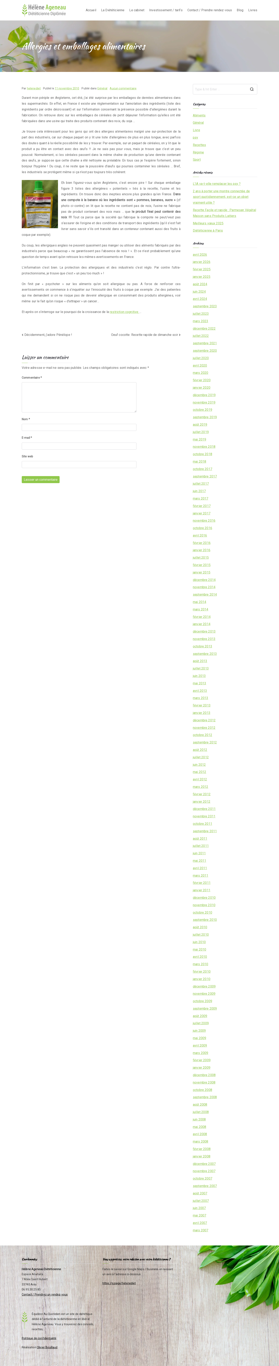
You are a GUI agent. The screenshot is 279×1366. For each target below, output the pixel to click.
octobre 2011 (202, 824)
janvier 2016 (201, 550)
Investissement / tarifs (166, 10)
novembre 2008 (204, 1082)
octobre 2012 (202, 735)
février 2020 (202, 380)
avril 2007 (200, 1223)
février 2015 (202, 565)
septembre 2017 (205, 476)
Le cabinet (136, 10)
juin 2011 (199, 853)
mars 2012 (200, 787)
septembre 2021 (205, 343)
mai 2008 (199, 1127)
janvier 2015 (201, 572)
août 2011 (200, 838)
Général (102, 88)
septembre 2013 (205, 654)
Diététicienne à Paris (208, 230)
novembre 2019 (204, 402)
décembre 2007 (204, 1164)
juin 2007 (199, 1208)
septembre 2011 (205, 831)
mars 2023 (200, 321)
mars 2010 (200, 964)
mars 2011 (200, 875)
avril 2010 (200, 957)
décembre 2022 (204, 328)
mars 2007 (200, 1230)
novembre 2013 (204, 639)
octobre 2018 (202, 454)
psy (195, 137)
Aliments (199, 115)
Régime (198, 152)
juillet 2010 (201, 935)
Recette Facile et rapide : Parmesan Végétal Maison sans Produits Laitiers (224, 213)
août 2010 (200, 927)
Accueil (91, 10)
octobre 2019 (202, 410)
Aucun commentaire (123, 88)
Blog (240, 10)
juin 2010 (199, 942)
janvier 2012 (201, 802)
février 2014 (202, 617)
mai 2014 (199, 602)
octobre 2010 (202, 912)
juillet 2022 (201, 336)
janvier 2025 (201, 277)
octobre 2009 (202, 1001)
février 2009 (202, 1060)
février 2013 (202, 705)
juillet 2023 (201, 314)
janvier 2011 (201, 890)
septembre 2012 (205, 742)
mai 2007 (199, 1215)
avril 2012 (200, 779)
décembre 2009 (204, 986)
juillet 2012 (201, 757)
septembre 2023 (205, 306)
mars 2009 (200, 1053)
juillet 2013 (201, 668)
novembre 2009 (204, 994)
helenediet (34, 88)
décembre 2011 (204, 809)
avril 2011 (200, 868)
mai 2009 (199, 1038)
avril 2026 (200, 255)
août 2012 (200, 750)
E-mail (27, 437)
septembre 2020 (205, 351)
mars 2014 (200, 609)
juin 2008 (199, 1119)
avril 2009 (200, 1045)
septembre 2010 (205, 920)
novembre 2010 (204, 905)
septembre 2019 (205, 417)
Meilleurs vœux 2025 (208, 223)
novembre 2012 (204, 728)
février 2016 (202, 543)
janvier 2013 (201, 713)
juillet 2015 (201, 557)
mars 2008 (200, 1141)
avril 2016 (200, 535)
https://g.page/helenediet (119, 1283)
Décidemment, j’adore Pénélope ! (48, 335)
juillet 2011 (201, 846)
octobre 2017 (202, 469)
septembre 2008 (205, 1097)
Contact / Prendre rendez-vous (209, 10)
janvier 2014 (201, 624)
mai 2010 (199, 949)
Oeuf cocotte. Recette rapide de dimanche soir (144, 335)
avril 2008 (200, 1134)
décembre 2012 (204, 720)
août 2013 (200, 661)
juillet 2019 (201, 432)
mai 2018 (199, 461)
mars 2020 (200, 373)
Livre (196, 130)
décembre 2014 (204, 580)
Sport (197, 160)
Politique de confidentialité (39, 1338)
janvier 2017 (201, 513)
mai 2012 (199, 772)
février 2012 (202, 794)
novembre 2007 (204, 1171)
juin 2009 (199, 1031)
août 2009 (200, 1016)
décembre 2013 (204, 631)
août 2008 (200, 1104)
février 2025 (202, 269)
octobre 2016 (202, 528)
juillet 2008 (201, 1112)
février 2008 (202, 1149)
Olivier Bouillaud (47, 1347)
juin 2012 (199, 765)
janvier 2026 (201, 262)
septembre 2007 (205, 1186)
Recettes (199, 145)
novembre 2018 (204, 447)
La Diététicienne (113, 10)
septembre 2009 (205, 1008)
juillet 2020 (201, 358)
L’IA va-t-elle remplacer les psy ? (217, 184)
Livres (252, 10)
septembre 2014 (205, 594)
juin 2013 (199, 676)
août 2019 (200, 424)
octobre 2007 (202, 1178)
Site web (27, 456)
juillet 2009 (201, 1023)
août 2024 (200, 284)
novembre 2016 (204, 520)
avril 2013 (200, 691)
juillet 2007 (201, 1201)
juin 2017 (199, 491)
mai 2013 (199, 683)
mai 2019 (199, 439)
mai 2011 (199, 861)
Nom (26, 419)
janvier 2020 (201, 388)
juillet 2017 (201, 484)
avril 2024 (200, 299)
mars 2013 (200, 698)
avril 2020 (200, 365)
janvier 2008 (201, 1156)
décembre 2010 (204, 898)
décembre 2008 (204, 1075)
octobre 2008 (202, 1090)
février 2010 (202, 971)
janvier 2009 (201, 1067)
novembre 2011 (204, 816)
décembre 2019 (204, 395)
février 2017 (202, 506)
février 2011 (202, 883)
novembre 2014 (204, 587)
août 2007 (200, 1193)
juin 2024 (199, 291)
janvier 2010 (201, 979)
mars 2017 (200, 498)
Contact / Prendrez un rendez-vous (45, 1294)
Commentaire (32, 377)
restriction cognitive (124, 312)
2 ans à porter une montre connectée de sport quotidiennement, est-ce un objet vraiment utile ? (221, 197)
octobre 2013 (202, 646)
